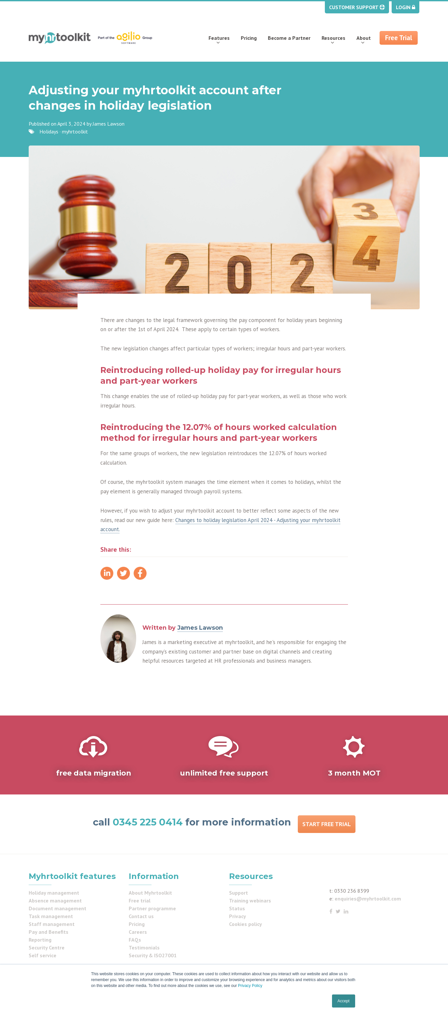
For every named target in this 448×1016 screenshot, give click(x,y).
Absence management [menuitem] (55, 900)
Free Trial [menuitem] (398, 37)
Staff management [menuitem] (52, 924)
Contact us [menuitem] (141, 916)
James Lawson (108, 123)
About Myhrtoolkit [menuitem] (150, 892)
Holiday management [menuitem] (54, 892)
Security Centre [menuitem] (47, 947)
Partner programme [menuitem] (152, 908)
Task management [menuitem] (51, 916)
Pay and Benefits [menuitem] (48, 932)
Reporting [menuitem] (40, 939)
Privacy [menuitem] (237, 916)
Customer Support (357, 7)
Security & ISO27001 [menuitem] (153, 955)
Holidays (48, 131)
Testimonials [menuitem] (144, 947)
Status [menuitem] (237, 908)
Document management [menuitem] (57, 908)
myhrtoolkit (75, 131)
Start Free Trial (326, 824)
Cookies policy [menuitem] (245, 924)
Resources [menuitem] (333, 38)
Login (405, 7)
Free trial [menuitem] (140, 900)
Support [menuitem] (238, 892)
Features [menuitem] (219, 38)
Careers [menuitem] (138, 932)
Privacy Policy (250, 985)
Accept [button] (344, 1001)
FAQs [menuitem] (135, 939)
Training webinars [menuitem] (250, 900)
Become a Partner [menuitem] (289, 38)
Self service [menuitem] (42, 955)
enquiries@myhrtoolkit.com (368, 898)
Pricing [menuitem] (249, 38)
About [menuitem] (363, 38)
